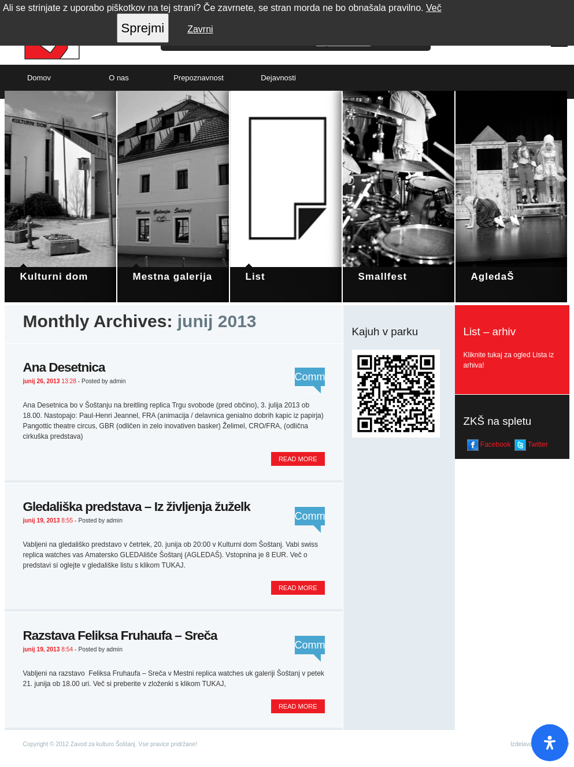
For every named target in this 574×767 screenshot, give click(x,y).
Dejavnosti (278, 77)
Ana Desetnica (64, 367)
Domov (39, 77)
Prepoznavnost (198, 77)
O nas (119, 77)
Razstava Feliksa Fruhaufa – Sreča (120, 635)
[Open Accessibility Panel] (549, 742)
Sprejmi (143, 28)
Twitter (531, 445)
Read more (298, 458)
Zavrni (200, 29)
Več (434, 8)
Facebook (489, 445)
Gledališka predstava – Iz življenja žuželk (136, 506)
